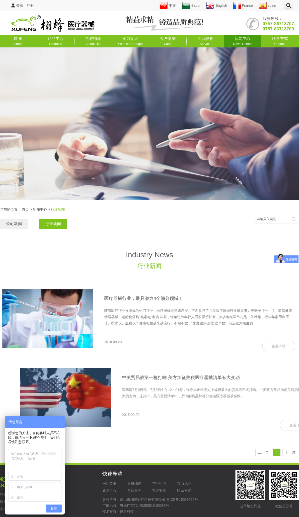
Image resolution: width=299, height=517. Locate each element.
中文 (167, 5)
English (216, 5)
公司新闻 (14, 224)
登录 (17, 5)
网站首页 (109, 484)
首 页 (18, 41)
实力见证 (130, 41)
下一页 (290, 452)
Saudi (191, 5)
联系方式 (280, 41)
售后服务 (205, 41)
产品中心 (56, 41)
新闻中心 (242, 41)
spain (267, 5)
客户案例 (168, 41)
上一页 (263, 452)
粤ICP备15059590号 (182, 500)
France (243, 5)
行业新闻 (53, 224)
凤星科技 (127, 512)
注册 (30, 5)
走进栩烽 (93, 41)
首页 (25, 209)
